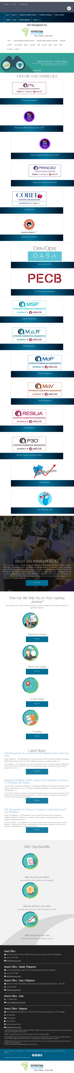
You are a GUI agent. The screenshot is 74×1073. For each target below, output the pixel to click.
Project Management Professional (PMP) (24, 41)
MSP (38, 45)
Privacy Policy (12, 1051)
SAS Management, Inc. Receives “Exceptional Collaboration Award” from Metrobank (35, 788)
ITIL (9, 41)
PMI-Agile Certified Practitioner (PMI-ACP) (47, 41)
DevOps (26, 45)
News (14, 20)
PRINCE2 (62, 41)
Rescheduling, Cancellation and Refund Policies (53, 1051)
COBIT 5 (9, 45)
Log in (14, 4)
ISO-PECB (32, 45)
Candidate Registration (24, 20)
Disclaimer (6, 1052)
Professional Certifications (45, 15)
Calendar (8, 20)
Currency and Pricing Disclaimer (33, 1051)
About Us (14, 15)
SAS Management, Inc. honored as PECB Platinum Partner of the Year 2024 (36, 734)
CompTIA (17, 49)
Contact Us (36, 20)
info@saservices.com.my (13, 1027)
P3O (60, 45)
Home (7, 15)
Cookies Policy (20, 1051)
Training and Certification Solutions (27, 15)
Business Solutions (59, 15)
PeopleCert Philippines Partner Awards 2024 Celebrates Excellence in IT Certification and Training (36, 759)
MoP (50, 45)
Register (6, 4)
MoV (55, 45)
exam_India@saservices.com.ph (16, 1002)
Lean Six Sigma (18, 45)
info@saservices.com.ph (13, 961)
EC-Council (9, 49)
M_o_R (44, 45)
